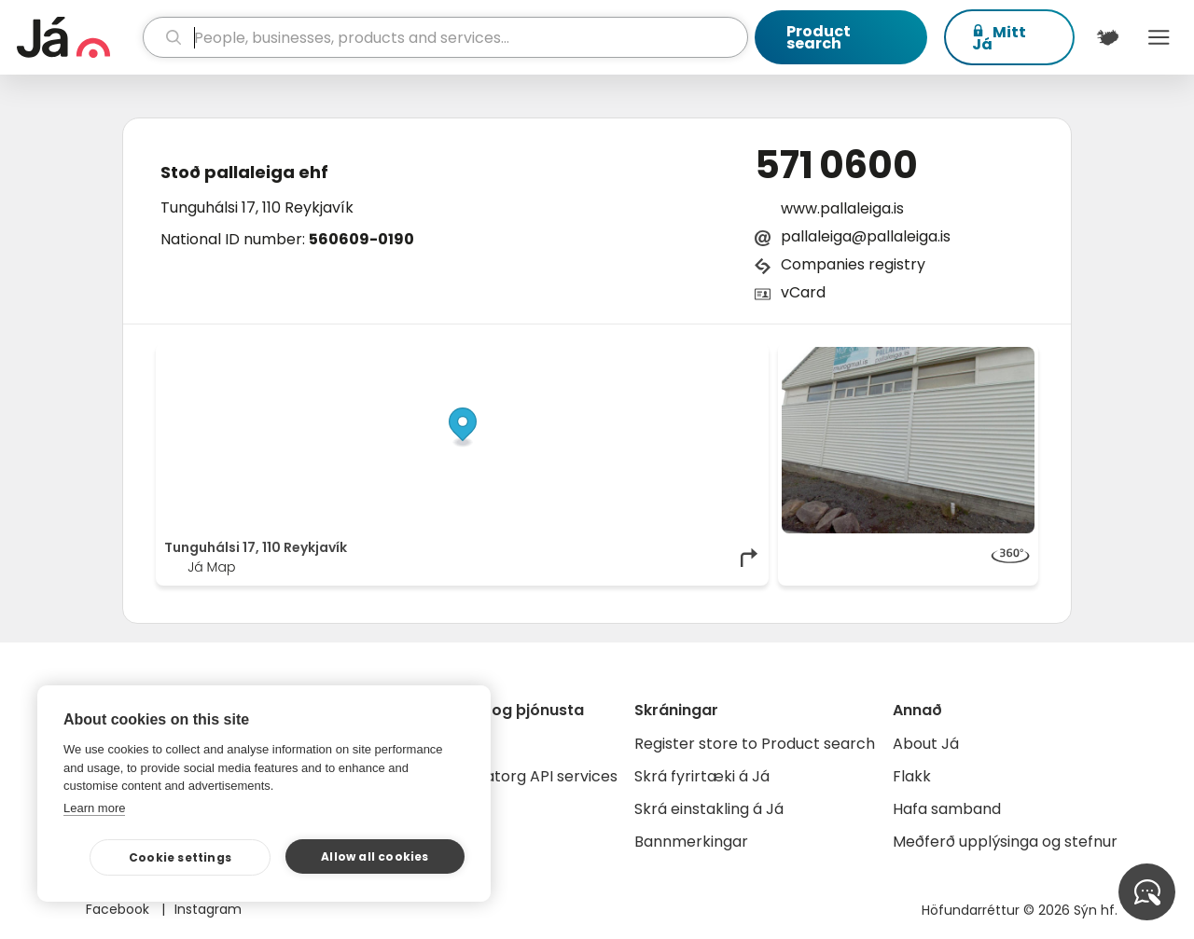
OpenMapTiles (724, 356)
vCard (803, 292)
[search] (446, 37)
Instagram (208, 909)
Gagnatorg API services (531, 776)
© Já (568, 356)
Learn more (94, 808)
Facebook (119, 909)
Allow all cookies (374, 856)
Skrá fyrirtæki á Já (702, 776)
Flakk (912, 776)
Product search (818, 37)
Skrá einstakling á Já (709, 809)
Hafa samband (947, 809)
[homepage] (77, 37)
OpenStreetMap (634, 356)
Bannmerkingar (691, 841)
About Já (926, 743)
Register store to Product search (754, 743)
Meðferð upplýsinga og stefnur (1005, 841)
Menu (1159, 37)
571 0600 (836, 165)
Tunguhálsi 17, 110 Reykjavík (257, 207)
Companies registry (853, 264)
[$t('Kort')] (1108, 37)
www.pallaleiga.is (842, 208)
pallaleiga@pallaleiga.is (866, 236)
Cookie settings (180, 857)
